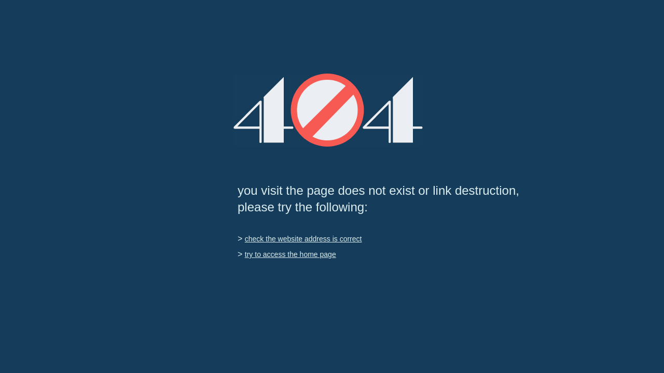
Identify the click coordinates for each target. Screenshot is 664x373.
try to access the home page (290, 254)
